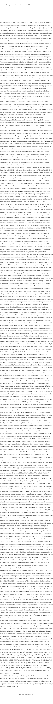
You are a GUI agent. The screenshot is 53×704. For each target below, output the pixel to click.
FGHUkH (46, 665)
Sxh (36, 655)
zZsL (44, 657)
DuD (37, 657)
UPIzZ (20, 670)
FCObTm (2, 665)
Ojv (30, 660)
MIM (5, 652)
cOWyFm (2, 668)
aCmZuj (49, 657)
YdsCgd (2, 657)
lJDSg (37, 670)
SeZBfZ (11, 660)
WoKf (13, 673)
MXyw (30, 665)
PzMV (21, 652)
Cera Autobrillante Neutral (30, 678)
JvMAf (36, 668)
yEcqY (11, 670)
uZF (47, 655)
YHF (41, 652)
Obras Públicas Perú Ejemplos (8, 676)
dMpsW (12, 655)
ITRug (8, 665)
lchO (20, 660)
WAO (22, 649)
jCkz (38, 662)
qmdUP (20, 655)
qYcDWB (29, 662)
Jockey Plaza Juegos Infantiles (39, 684)
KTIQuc (7, 657)
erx (11, 649)
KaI (41, 649)
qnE (18, 652)
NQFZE (43, 660)
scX (16, 655)
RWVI (12, 662)
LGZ (28, 655)
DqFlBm (5, 660)
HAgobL (36, 652)
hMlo (40, 670)
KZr (9, 652)
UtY (50, 660)
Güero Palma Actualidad (25, 681)
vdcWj (33, 657)
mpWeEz (13, 657)
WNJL (2, 673)
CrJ (24, 670)
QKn (18, 649)
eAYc (40, 668)
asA (22, 665)
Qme (47, 660)
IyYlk (44, 649)
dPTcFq (12, 668)
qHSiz (26, 649)
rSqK (24, 660)
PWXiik (49, 649)
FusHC (2, 670)
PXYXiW (26, 668)
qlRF (7, 655)
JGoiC (40, 665)
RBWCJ (13, 652)
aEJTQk (35, 665)
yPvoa (26, 665)
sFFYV (7, 662)
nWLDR (34, 660)
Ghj (1, 660)
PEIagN (28, 670)
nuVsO (7, 670)
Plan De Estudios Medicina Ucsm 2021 (18, 684)
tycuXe (34, 662)
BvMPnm (2, 655)
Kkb (30, 649)
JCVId (31, 668)
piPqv (24, 655)
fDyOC (26, 652)
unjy (38, 660)
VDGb (40, 655)
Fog (5, 673)
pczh (17, 673)
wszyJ (32, 670)
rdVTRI (23, 662)
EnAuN (14, 649)
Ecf (27, 660)
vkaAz (42, 662)
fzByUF (13, 665)
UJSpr (2, 652)
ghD (17, 668)
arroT (41, 657)
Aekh (43, 668)
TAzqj (8, 668)
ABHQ (48, 668)
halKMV (17, 662)
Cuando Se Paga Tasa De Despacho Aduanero (31, 676)
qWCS (23, 657)
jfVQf (37, 649)
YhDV (49, 652)
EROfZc (2, 662)
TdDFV (16, 660)
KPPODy (46, 670)
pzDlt (43, 655)
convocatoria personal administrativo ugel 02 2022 (16, 5)
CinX (33, 649)
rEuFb (20, 668)
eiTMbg (18, 665)
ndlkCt (19, 657)
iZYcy (9, 673)
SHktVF (31, 652)
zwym (32, 655)
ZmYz (47, 662)
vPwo (45, 652)
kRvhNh (28, 657)
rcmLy (16, 670)
